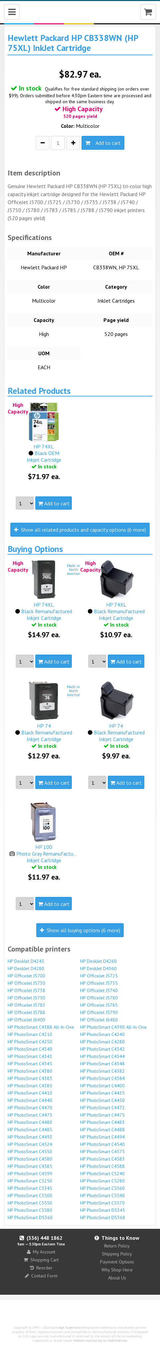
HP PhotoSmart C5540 (102, 1196)
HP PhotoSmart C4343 (30, 1056)
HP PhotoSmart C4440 (30, 1100)
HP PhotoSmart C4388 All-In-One (41, 1027)
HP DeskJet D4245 (26, 961)
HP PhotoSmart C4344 (102, 1056)
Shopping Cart (41, 1260)
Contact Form (41, 1276)
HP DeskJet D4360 (98, 968)
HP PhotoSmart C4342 (102, 1049)
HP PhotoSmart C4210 (30, 1034)
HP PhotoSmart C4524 (30, 1144)
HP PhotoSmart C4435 (102, 1093)
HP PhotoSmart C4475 (102, 1115)
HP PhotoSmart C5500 (30, 1196)
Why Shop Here (117, 1270)
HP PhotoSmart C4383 (30, 1078)
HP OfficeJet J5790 (99, 1012)
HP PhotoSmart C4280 (102, 1042)
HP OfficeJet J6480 (99, 1020)
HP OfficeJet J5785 (99, 1005)
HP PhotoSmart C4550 (30, 1152)
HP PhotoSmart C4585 (30, 1166)
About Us (117, 1278)
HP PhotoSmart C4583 (102, 1159)
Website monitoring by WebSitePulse (100, 1340)
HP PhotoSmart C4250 (30, 1042)
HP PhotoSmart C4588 (102, 1166)
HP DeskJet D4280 (26, 968)
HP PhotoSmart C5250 (30, 1181)
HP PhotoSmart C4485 (30, 1130)
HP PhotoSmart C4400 (102, 1086)
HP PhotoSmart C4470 (30, 1108)
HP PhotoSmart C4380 (30, 1071)
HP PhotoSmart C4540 (102, 1144)
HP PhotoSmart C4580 (30, 1159)
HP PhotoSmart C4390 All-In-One (113, 1027)
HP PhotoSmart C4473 (30, 1115)
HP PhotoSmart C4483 (102, 1122)
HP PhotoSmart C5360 (102, 1188)
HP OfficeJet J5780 (99, 998)
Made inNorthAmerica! (73, 569)
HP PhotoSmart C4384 (102, 1078)
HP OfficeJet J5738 (26, 990)
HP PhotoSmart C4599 (30, 1174)
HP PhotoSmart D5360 (30, 1217)
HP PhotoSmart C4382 (102, 1071)
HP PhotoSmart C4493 (30, 1137)
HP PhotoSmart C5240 (102, 1174)
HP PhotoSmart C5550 (30, 1203)
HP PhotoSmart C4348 (102, 1064)
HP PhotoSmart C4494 (102, 1137)
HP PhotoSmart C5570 (102, 1203)
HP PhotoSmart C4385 (30, 1086)
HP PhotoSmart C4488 (102, 1130)
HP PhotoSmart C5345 (30, 1188)
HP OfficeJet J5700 (26, 976)
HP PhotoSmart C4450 (102, 1100)
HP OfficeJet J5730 (26, 983)
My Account (41, 1252)
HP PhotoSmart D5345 (102, 1210)
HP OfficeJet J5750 (26, 998)
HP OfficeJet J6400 (26, 1020)
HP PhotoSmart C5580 (30, 1210)
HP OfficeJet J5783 (26, 1005)
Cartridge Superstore (66, 1327)
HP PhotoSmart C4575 (102, 1152)
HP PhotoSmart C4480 (30, 1122)
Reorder (41, 1268)
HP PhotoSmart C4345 (30, 1064)
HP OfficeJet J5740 (99, 990)
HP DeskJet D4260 (98, 961)
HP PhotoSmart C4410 (30, 1093)
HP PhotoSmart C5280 (102, 1181)
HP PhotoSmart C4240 (102, 1034)
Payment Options (117, 1262)
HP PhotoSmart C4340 (30, 1049)
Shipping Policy (117, 1254)
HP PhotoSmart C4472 (102, 1108)
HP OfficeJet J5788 (26, 1012)
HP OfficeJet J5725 (99, 976)
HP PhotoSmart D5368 (102, 1217)
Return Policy (117, 1246)
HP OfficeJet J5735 (99, 983)
